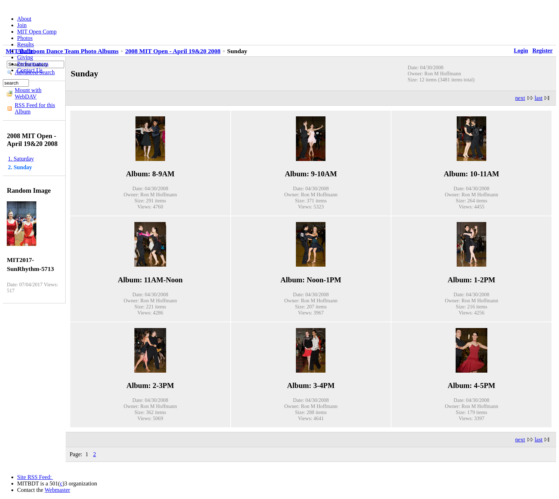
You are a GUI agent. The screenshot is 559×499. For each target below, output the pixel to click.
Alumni (26, 51)
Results (25, 44)
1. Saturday (21, 159)
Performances (32, 64)
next (520, 98)
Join (22, 25)
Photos (25, 38)
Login (521, 50)
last (539, 98)
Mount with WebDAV (28, 93)
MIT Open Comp (37, 32)
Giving (25, 57)
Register (542, 50)
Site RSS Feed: (35, 477)
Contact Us (30, 70)
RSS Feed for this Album (35, 108)
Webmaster (57, 490)
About (24, 19)
